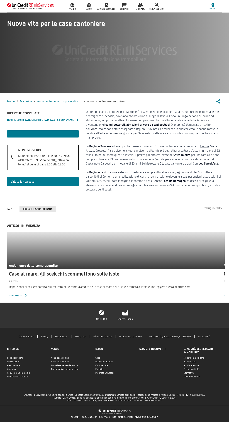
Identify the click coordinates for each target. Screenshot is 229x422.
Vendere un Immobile (17, 376)
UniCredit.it (101, 319)
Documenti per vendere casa (65, 369)
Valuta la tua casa (23, 181)
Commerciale (101, 365)
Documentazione (192, 376)
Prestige (99, 369)
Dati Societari (61, 336)
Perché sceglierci (15, 357)
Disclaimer (80, 336)
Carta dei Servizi (26, 336)
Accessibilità (204, 336)
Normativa (189, 373)
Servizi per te (13, 361)
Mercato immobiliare (194, 357)
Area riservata (13, 365)
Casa (97, 357)
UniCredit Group (125, 319)
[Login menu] (212, 6)
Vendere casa (190, 361)
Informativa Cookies (102, 336)
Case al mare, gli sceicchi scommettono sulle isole (64, 273)
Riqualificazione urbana (37, 209)
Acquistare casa (191, 365)
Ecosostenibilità (191, 369)
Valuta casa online (60, 361)
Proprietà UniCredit (104, 373)
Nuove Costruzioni (104, 361)
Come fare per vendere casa (64, 365)
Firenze (204, 146)
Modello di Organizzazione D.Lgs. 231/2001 (170, 336)
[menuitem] (73, 6)
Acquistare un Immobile (18, 373)
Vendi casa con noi (60, 357)
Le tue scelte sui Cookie (130, 336)
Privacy (44, 336)
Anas (94, 129)
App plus (11, 369)
